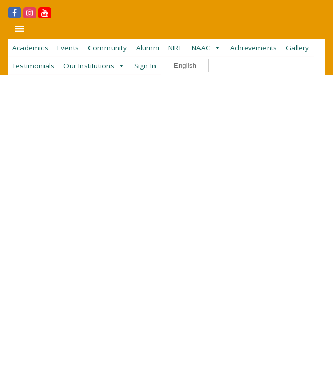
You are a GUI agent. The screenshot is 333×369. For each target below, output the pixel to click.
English (180, 65)
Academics (30, 47)
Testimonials (33, 65)
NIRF (175, 47)
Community (107, 47)
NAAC (201, 47)
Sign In (145, 65)
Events (68, 47)
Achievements (253, 47)
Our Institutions (88, 65)
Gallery (297, 47)
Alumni (147, 47)
